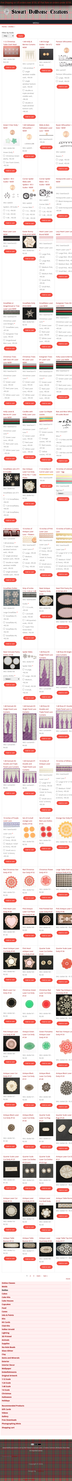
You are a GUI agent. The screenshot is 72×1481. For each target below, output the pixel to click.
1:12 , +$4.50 (30, 211)
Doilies (11, 26)
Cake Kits (6, 1297)
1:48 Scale (6, 1386)
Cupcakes (6, 1304)
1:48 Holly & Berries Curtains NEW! (29, 44)
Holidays (6, 1400)
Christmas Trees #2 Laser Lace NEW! (29, 360)
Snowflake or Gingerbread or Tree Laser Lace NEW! (11, 306)
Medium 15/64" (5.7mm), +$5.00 (45, 557)
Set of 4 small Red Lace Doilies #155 (45, 821)
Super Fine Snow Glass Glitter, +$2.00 (28, 630)
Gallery (5, 1416)
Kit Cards (6, 1322)
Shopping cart (8, 1427)
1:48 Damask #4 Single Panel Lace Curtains (10, 709)
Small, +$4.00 (64, 81)
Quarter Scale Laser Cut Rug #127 (44, 1118)
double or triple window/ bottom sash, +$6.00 (10, 549)
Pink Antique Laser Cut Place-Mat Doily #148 (29, 911)
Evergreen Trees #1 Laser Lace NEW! (45, 360)
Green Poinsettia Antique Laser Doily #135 (45, 1034)
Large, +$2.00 (30, 676)
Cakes (4, 1293)
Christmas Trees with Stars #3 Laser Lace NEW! (10, 360)
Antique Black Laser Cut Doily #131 (28, 1076)
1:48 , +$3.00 (11, 217)
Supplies (5, 1343)
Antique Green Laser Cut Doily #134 (28, 1034)
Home (4, 26)
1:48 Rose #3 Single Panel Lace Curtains (46, 655)
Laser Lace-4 (28, 549)
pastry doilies (9, 676)
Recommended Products (13, 1405)
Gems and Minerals (10, 1358)
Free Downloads (9, 1420)
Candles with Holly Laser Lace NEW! (29, 414)
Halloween (7, 1397)
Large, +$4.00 (64, 78)
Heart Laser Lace (45, 249)
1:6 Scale (6, 1390)
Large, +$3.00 (64, 159)
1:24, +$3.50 (30, 214)
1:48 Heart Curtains (11, 528)
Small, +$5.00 (30, 563)
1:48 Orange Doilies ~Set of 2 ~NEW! (45, 44)
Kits (3, 1318)
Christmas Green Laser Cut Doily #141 (29, 993)
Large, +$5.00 (30, 553)
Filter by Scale (8, 32)
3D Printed (7, 1336)
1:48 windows (29, 68)
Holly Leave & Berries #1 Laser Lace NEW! (9, 414)
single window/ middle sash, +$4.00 (29, 74)
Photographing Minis (11, 1423)
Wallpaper (6, 1368)
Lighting (5, 1333)
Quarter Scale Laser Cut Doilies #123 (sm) (29, 1159)
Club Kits (6, 1325)
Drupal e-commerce (29, 1479)
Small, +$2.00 (30, 686)
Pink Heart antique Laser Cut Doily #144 (28, 951)
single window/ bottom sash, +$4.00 (29, 84)
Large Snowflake (10, 612)
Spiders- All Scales (11, 207)
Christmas (6, 1393)
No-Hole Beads (8, 1347)
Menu (36, 22)
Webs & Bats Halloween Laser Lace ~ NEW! (45, 128)
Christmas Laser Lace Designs (9, 322)
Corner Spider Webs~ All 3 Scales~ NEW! (44, 182)
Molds (4, 1286)
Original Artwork (9, 1375)
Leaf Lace (43, 428)
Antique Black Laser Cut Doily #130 (28, 1118)
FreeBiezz (40, 1471)
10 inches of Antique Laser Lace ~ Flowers (28, 531)
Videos (5, 1413)
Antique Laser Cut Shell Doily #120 (45, 1201)
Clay (4, 1354)
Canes (4, 1311)
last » (45, 1276)
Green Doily (8, 152)
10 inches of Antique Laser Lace (44, 764)
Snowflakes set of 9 (10, 494)
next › (39, 1276)
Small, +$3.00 (64, 163)
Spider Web (28, 666)
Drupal (14, 1456)
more (68, 1279)
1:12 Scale (6, 1379)
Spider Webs (28, 652)
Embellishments (9, 1372)
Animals (5, 1340)
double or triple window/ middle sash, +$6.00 (10, 565)
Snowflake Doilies (10, 588)
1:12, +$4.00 (10, 210)
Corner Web (28, 207)
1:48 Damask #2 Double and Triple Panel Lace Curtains (11, 764)
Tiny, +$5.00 (30, 566)
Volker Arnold (8, 1329)
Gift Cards (6, 1409)
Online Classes (8, 1283)
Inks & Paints (8, 1315)
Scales (26, 604)
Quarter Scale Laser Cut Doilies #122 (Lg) (45, 1159)
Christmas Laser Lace (45, 320)
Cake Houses (8, 1300)
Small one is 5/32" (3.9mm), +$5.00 (45, 567)
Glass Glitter (7, 1350)
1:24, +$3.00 (10, 214)
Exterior (5, 1361)
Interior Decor (8, 1365)
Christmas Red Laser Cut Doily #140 (45, 993)
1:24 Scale (6, 1383)
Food (4, 1308)
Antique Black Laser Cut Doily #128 (45, 1076)
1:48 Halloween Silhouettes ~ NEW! (29, 128)
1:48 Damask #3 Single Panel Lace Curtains (29, 709)
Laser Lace (44, 544)
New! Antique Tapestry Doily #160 (44, 591)
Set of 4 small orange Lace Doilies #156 (28, 821)
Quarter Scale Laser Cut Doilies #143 (45, 951)
